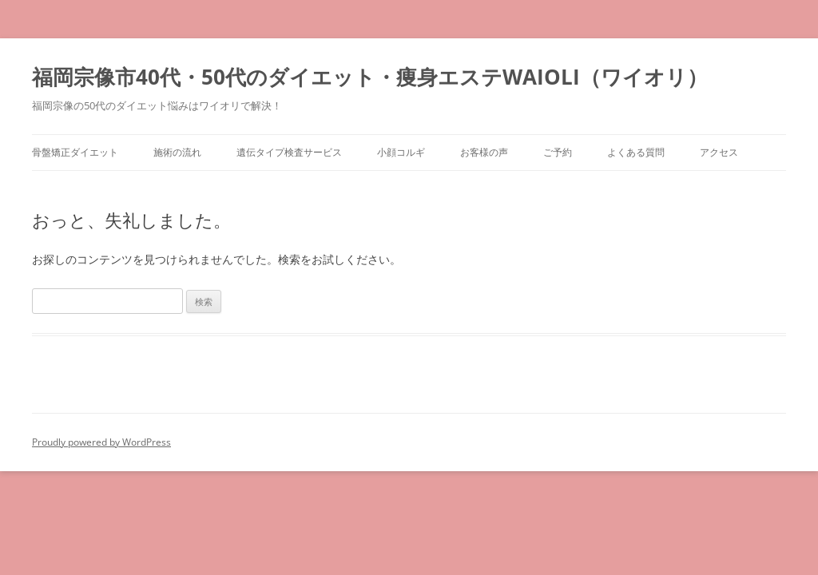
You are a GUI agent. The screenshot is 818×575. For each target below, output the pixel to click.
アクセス (719, 152)
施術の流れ (177, 152)
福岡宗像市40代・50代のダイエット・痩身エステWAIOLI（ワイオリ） (370, 76)
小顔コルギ (401, 152)
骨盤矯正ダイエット (75, 152)
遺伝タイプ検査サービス (289, 152)
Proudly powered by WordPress (101, 442)
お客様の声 (484, 152)
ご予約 (557, 152)
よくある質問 (636, 152)
